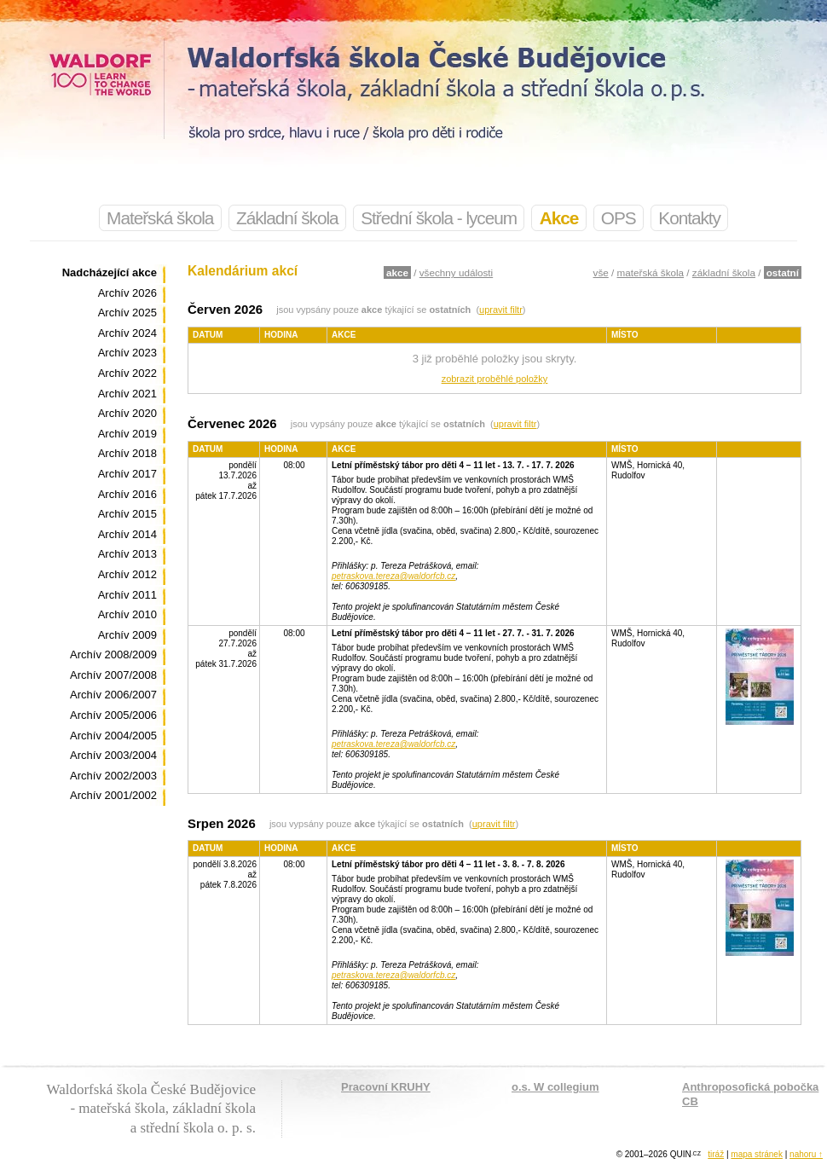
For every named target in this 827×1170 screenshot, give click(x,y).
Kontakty (689, 218)
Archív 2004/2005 (113, 735)
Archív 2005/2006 (113, 715)
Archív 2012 (127, 574)
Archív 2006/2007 (113, 694)
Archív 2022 (127, 373)
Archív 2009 (127, 634)
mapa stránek (757, 1154)
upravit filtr (501, 309)
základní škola (723, 272)
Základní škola (287, 218)
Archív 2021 (127, 393)
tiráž (716, 1154)
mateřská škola (651, 272)
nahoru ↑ (806, 1154)
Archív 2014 (127, 534)
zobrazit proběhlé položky (495, 379)
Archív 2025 (127, 312)
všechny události (456, 272)
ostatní (782, 272)
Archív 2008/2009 (113, 654)
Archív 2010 (127, 614)
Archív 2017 (127, 473)
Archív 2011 (127, 594)
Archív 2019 (127, 433)
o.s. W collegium (555, 1086)
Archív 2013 (127, 553)
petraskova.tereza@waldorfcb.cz (393, 576)
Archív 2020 (127, 413)
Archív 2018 (127, 453)
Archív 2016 (127, 494)
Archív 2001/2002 (113, 795)
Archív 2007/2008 (113, 675)
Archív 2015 (127, 513)
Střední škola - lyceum (439, 218)
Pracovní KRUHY (386, 1086)
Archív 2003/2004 (113, 755)
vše (601, 272)
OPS (618, 218)
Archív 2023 (127, 352)
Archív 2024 (127, 333)
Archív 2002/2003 (113, 775)
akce (397, 272)
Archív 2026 (127, 293)
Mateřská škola (160, 218)
